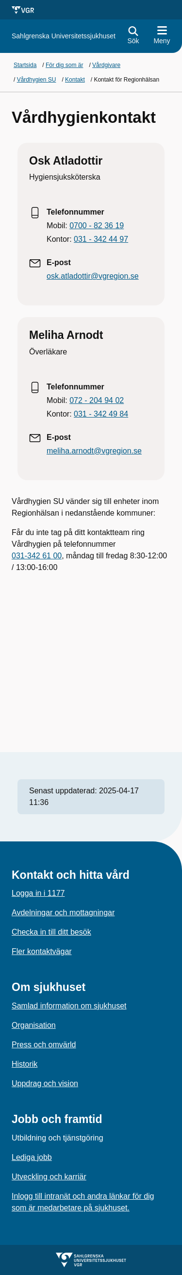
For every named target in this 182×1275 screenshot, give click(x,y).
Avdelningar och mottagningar (63, 912)
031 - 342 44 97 (101, 239)
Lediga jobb (32, 1157)
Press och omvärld (44, 1044)
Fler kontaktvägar (42, 951)
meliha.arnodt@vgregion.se (94, 451)
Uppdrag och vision (45, 1083)
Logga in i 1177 (38, 893)
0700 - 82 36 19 (96, 225)
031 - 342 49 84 (101, 414)
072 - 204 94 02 (96, 400)
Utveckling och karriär (49, 1177)
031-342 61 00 (37, 556)
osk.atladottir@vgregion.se (93, 276)
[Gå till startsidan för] (64, 36)
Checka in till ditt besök (51, 932)
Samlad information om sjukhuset (69, 1006)
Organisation (34, 1025)
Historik (24, 1064)
